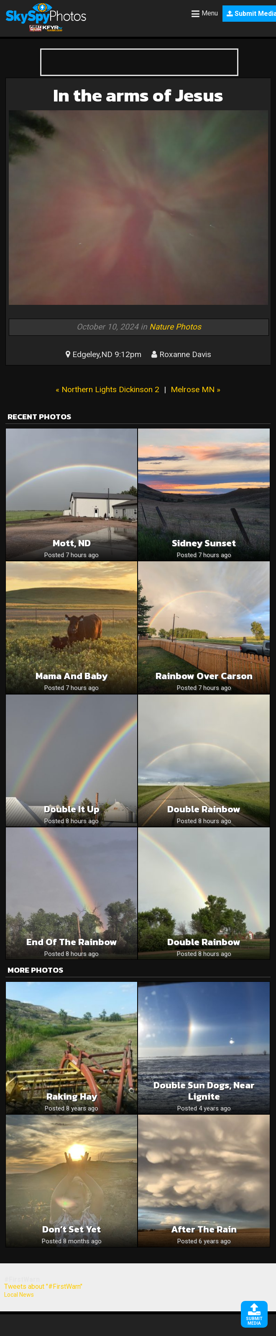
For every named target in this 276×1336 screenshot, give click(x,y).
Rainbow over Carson (204, 676)
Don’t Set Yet (71, 1229)
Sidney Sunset (204, 543)
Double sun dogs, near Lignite (204, 1091)
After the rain (204, 1229)
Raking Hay (71, 1096)
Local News (19, 1294)
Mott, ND (72, 543)
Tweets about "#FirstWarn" (43, 1286)
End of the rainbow (71, 942)
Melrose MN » (195, 389)
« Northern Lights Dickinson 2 (107, 389)
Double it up (72, 809)
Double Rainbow (203, 809)
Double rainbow (203, 942)
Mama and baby (71, 676)
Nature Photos (175, 327)
